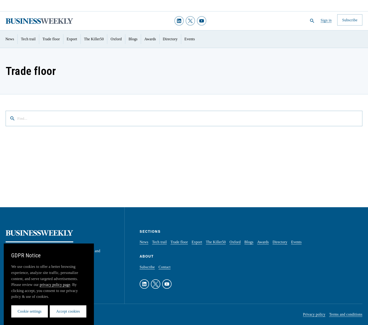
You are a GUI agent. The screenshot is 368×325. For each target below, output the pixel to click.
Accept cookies (68, 311)
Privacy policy (314, 314)
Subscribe (147, 267)
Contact (165, 267)
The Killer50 (94, 39)
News (9, 39)
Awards (150, 39)
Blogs (133, 39)
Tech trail (28, 39)
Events (189, 39)
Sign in (326, 20)
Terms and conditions (345, 314)
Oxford (116, 39)
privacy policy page (55, 285)
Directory (170, 39)
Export (72, 39)
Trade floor (51, 39)
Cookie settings (30, 311)
